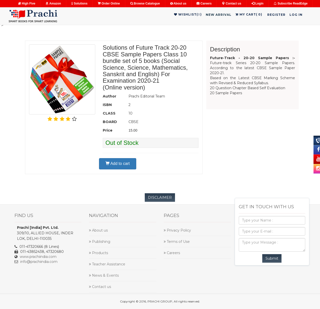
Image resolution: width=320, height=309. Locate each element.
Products (98, 253)
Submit (272, 258)
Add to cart (118, 163)
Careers (204, 3)
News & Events (104, 275)
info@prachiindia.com (39, 261)
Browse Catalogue (145, 3)
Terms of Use (177, 241)
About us (178, 3)
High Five (26, 3)
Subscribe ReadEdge (291, 3)
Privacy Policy (177, 230)
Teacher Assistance (107, 264)
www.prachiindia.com (38, 256)
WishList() (188, 14)
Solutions (79, 3)
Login (258, 3)
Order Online (109, 3)
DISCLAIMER (160, 197)
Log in (296, 15)
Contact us (231, 3)
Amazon (53, 3)
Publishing (99, 241)
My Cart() (249, 14)
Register (276, 15)
